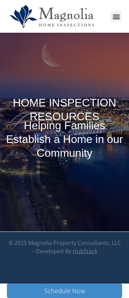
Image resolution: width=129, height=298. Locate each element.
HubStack (85, 265)
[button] (116, 16)
